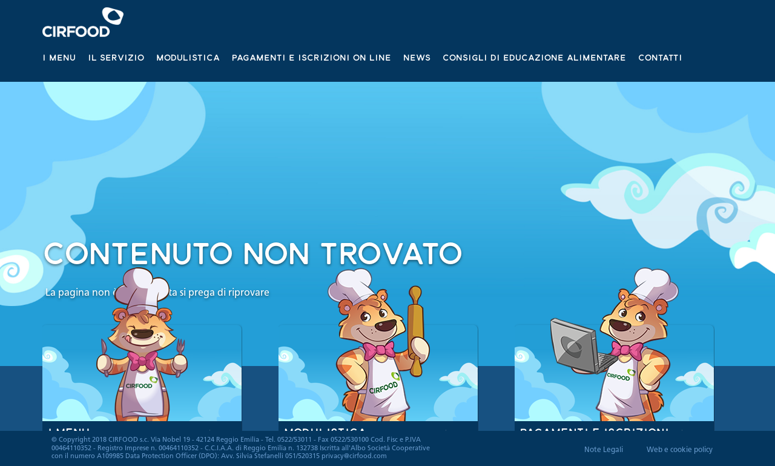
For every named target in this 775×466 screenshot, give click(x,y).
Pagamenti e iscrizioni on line (311, 57)
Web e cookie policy (680, 450)
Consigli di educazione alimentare (534, 57)
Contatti (660, 57)
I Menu (59, 57)
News (416, 57)
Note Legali (603, 450)
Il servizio (116, 57)
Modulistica (188, 57)
